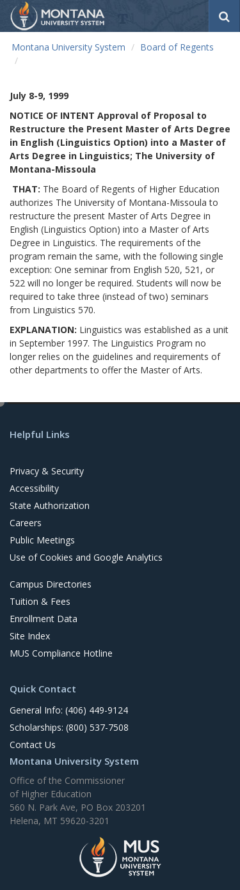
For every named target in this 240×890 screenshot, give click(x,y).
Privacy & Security (47, 471)
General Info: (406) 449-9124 (69, 710)
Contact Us (33, 744)
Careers (26, 523)
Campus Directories (51, 584)
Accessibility (34, 488)
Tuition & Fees (40, 601)
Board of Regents (177, 47)
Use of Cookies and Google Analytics (86, 557)
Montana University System (68, 47)
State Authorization (50, 505)
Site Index (30, 636)
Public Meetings (42, 540)
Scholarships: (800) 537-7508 (69, 727)
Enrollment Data (43, 619)
